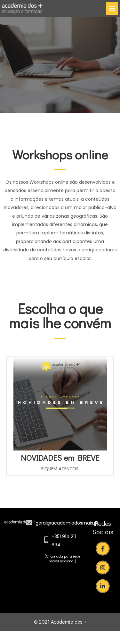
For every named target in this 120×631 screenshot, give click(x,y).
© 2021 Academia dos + (60, 621)
